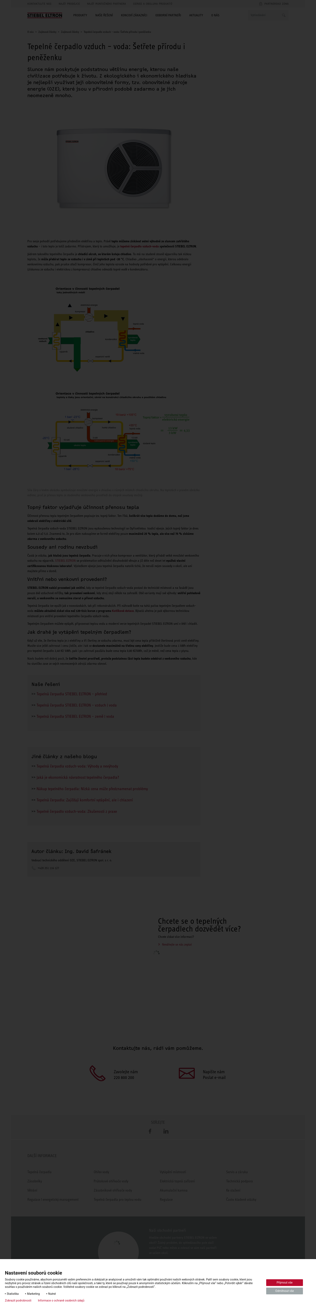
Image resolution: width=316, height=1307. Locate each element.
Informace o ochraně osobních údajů (61, 1300)
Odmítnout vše (284, 1291)
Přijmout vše (285, 1282)
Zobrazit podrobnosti (18, 1300)
